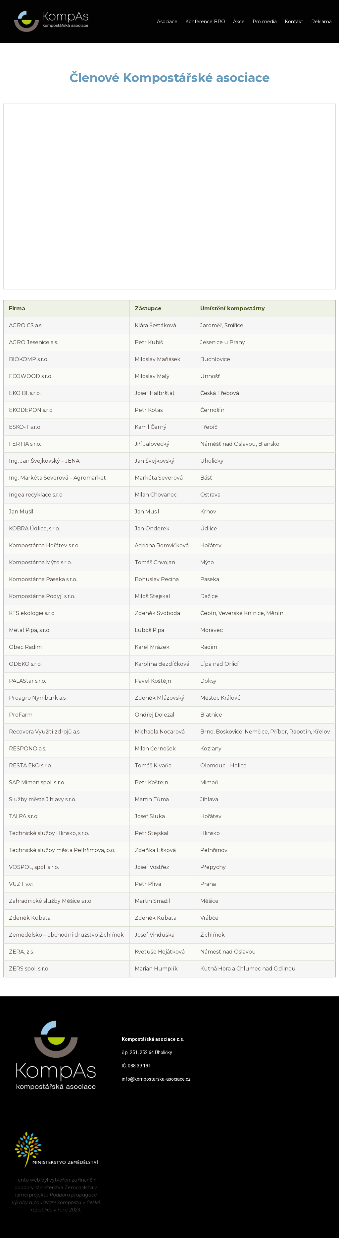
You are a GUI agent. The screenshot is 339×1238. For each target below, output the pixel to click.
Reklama (321, 22)
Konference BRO (205, 22)
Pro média (265, 22)
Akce (239, 22)
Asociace (167, 22)
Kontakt (294, 22)
